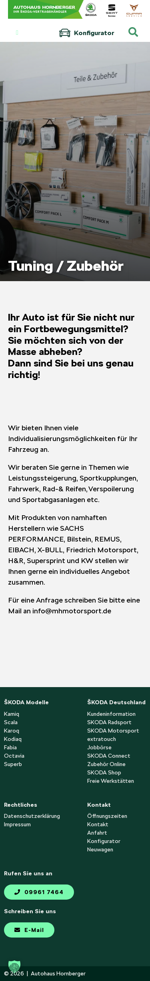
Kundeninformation (111, 714)
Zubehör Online (106, 764)
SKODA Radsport (109, 722)
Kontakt (97, 824)
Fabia (10, 747)
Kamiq (11, 714)
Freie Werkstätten (110, 781)
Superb (13, 764)
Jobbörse (99, 747)
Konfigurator (86, 33)
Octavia (14, 755)
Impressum (17, 824)
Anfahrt (97, 832)
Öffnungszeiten (107, 816)
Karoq (11, 730)
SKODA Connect (108, 755)
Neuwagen (100, 849)
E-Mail (29, 930)
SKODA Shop (104, 772)
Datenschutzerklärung (32, 816)
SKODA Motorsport (113, 730)
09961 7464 (39, 892)
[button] (14, 966)
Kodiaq (13, 739)
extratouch (101, 739)
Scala (11, 722)
